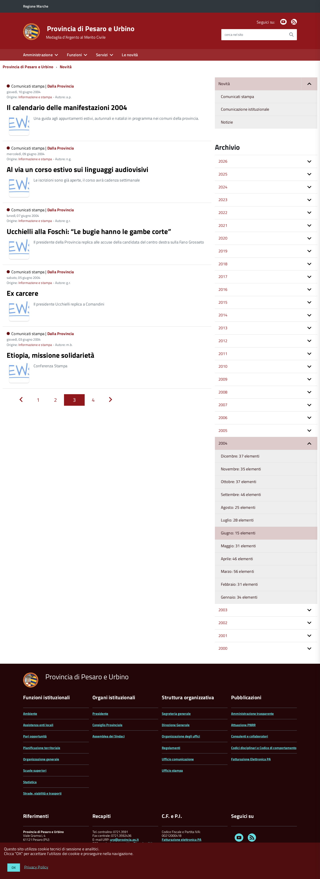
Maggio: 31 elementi (238, 546)
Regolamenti (171, 747)
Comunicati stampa (237, 97)
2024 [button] (223, 187)
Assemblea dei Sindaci (108, 736)
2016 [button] (223, 289)
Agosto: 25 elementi (238, 507)
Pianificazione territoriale (41, 747)
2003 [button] (223, 610)
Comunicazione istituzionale (245, 109)
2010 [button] (223, 366)
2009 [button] (223, 379)
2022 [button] (223, 213)
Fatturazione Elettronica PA (251, 759)
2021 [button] (223, 225)
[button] (309, 84)
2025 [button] (223, 174)
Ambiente (30, 713)
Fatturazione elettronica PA (181, 839)
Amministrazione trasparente (252, 713)
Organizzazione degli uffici (181, 736)
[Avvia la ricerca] (291, 34)
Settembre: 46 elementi (241, 494)
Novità (66, 67)
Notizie (227, 122)
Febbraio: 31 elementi (239, 584)
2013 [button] (223, 328)
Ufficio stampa (172, 770)
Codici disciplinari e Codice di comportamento (263, 747)
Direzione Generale (176, 724)
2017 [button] (223, 277)
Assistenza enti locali (38, 724)
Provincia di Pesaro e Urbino (91, 28)
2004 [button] (223, 443)
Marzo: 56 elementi (237, 571)
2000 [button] (223, 648)
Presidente (100, 713)
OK (14, 867)
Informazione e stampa (35, 97)
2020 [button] (223, 238)
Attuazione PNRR (243, 724)
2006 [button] (223, 418)
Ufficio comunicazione (178, 759)
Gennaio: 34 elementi (239, 597)
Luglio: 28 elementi (237, 520)
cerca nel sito (234, 34)
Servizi (102, 55)
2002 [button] (223, 623)
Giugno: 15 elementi (238, 533)
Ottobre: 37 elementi (238, 482)
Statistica (30, 782)
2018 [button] (223, 264)
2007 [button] (223, 405)
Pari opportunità (35, 736)
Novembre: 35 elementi (241, 469)
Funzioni (74, 55)
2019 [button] (223, 251)
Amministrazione (38, 55)
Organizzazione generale (41, 759)
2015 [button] (223, 302)
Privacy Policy (36, 867)
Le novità (130, 55)
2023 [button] (223, 200)
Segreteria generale (176, 713)
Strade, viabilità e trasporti (42, 793)
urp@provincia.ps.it (124, 839)
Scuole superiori (34, 770)
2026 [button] (223, 161)
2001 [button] (223, 636)
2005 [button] (223, 431)
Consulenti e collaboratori (249, 736)
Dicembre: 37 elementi (240, 456)
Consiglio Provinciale (107, 724)
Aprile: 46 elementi (237, 559)
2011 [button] (223, 354)
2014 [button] (223, 315)
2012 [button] (223, 341)
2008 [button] (223, 392)
